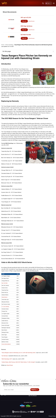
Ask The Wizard (33, 395)
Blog (51, 387)
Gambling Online (33, 393)
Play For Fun (32, 391)
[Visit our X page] (5, 394)
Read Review (31, 21)
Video (51, 385)
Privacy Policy (52, 416)
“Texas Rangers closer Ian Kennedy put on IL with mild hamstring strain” (18, 352)
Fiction (52, 391)
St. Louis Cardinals (5, 306)
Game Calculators (33, 387)
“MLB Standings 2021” (6, 359)
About (44, 383)
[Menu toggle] (53, 3)
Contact (45, 385)
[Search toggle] (42, 3)
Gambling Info (32, 389)
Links (44, 387)
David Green (10, 365)
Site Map (52, 389)
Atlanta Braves (4, 297)
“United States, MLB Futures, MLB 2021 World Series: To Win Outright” (18, 362)
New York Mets (5, 283)
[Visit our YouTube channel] (2, 394)
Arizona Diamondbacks (6, 344)
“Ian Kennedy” (4, 355)
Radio (51, 383)
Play (24, 21)
